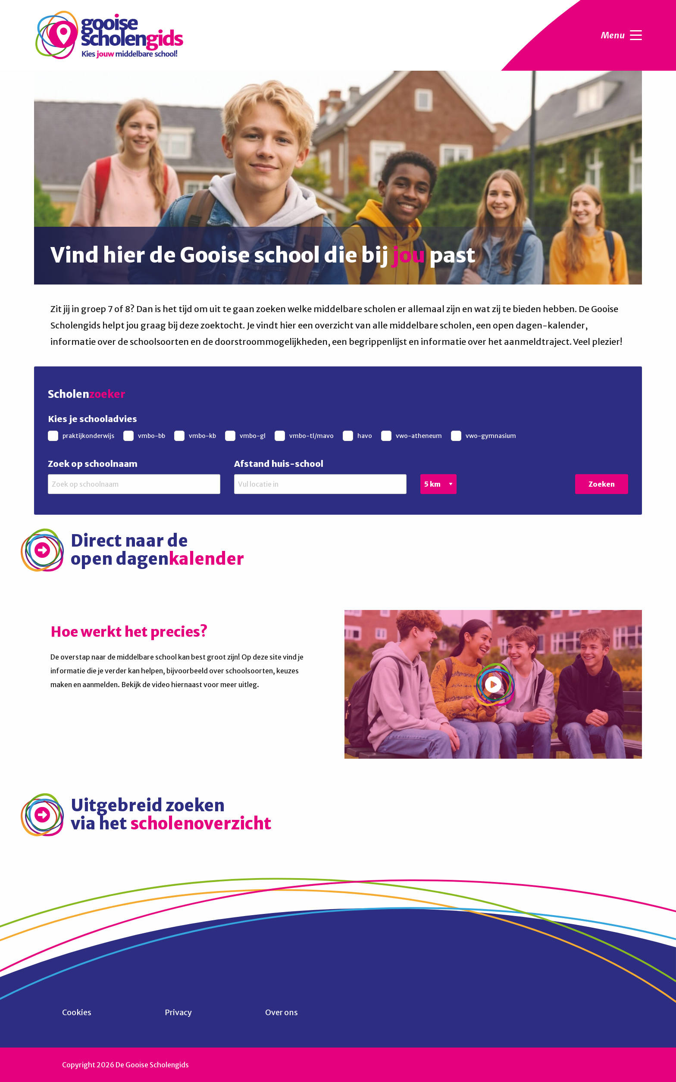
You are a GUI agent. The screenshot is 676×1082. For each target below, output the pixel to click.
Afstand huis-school (278, 463)
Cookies (76, 1012)
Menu (621, 35)
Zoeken (601, 484)
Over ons (281, 1012)
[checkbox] (82, 435)
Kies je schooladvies (92, 418)
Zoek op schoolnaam (93, 463)
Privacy (178, 1012)
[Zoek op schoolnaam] (134, 484)
